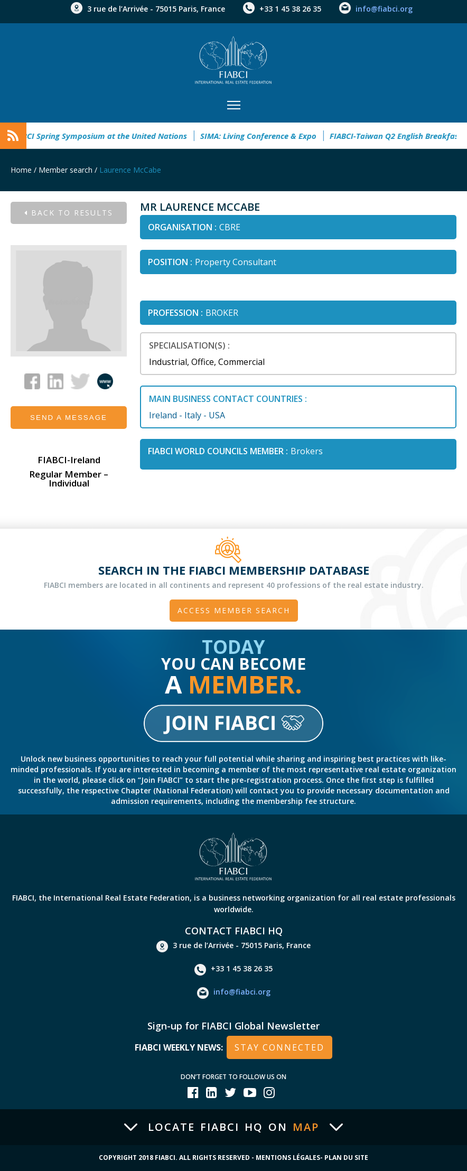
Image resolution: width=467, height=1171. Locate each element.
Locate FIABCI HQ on (233, 1127)
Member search (65, 170)
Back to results (68, 213)
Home (21, 170)
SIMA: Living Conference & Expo (264, 135)
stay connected (279, 1047)
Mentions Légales (288, 1157)
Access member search (234, 610)
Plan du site (346, 1157)
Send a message (68, 417)
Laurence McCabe (130, 170)
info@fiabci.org (384, 9)
